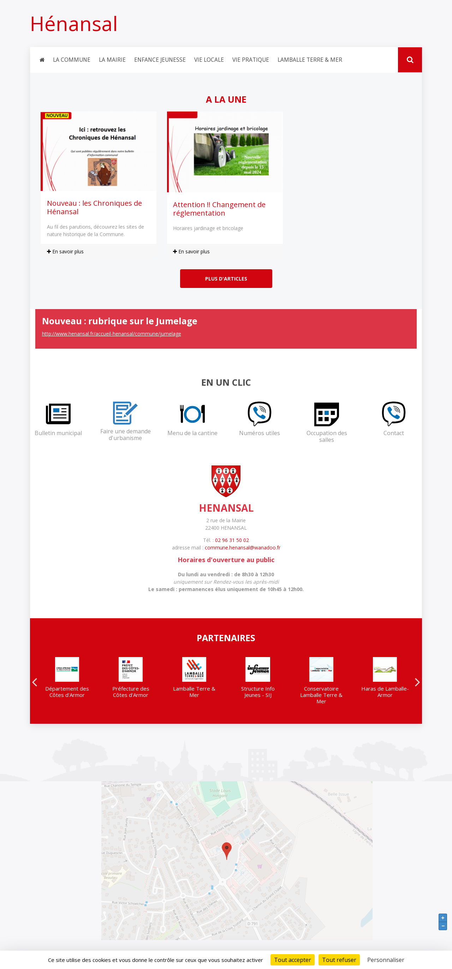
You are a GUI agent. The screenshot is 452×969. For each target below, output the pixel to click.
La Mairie (112, 60)
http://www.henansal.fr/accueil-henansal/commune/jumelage (111, 334)
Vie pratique (250, 60)
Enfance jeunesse (160, 60)
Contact (393, 433)
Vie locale (209, 60)
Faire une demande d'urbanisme (125, 435)
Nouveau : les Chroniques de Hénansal (94, 208)
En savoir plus (65, 251)
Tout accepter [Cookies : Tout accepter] (292, 960)
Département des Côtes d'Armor (67, 692)
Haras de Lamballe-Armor (385, 692)
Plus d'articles (226, 279)
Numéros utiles (259, 433)
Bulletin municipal (58, 433)
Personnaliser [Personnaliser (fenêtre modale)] (385, 960)
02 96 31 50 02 (232, 540)
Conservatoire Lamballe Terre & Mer (321, 695)
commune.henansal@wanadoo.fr (242, 547)
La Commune (71, 60)
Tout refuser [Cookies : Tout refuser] (339, 960)
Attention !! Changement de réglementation (219, 209)
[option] (67, 680)
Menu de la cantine (192, 433)
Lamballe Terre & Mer (310, 60)
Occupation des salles (327, 436)
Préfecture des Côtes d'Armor (130, 692)
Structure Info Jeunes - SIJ (258, 692)
